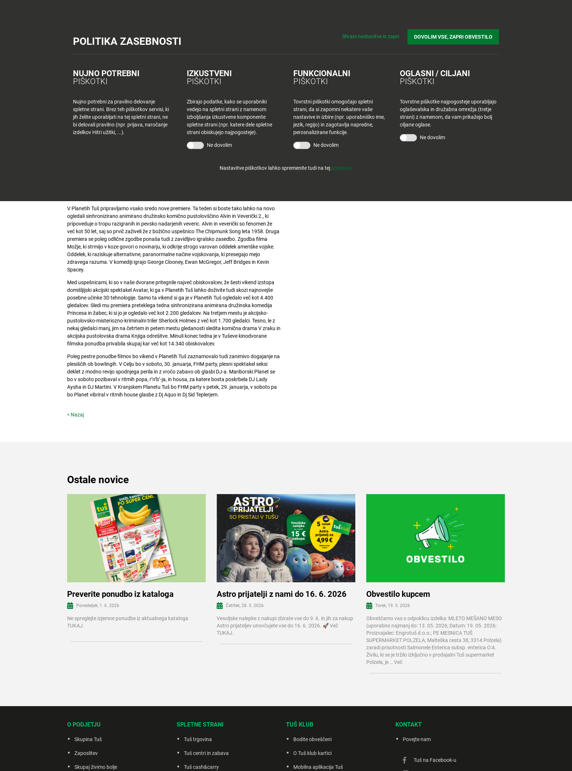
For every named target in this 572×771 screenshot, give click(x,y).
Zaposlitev (86, 753)
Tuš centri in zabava (206, 753)
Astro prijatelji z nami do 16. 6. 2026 (282, 594)
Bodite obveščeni (312, 739)
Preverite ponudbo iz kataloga (120, 594)
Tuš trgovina (198, 739)
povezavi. (342, 168)
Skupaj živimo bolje (95, 767)
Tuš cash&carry (201, 767)
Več (398, 662)
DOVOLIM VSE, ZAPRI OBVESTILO (453, 37)
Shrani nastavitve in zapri (370, 36)
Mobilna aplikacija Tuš (318, 767)
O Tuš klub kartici (312, 753)
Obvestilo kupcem (398, 594)
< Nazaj (75, 415)
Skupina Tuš (88, 739)
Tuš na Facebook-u (435, 760)
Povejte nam (417, 739)
